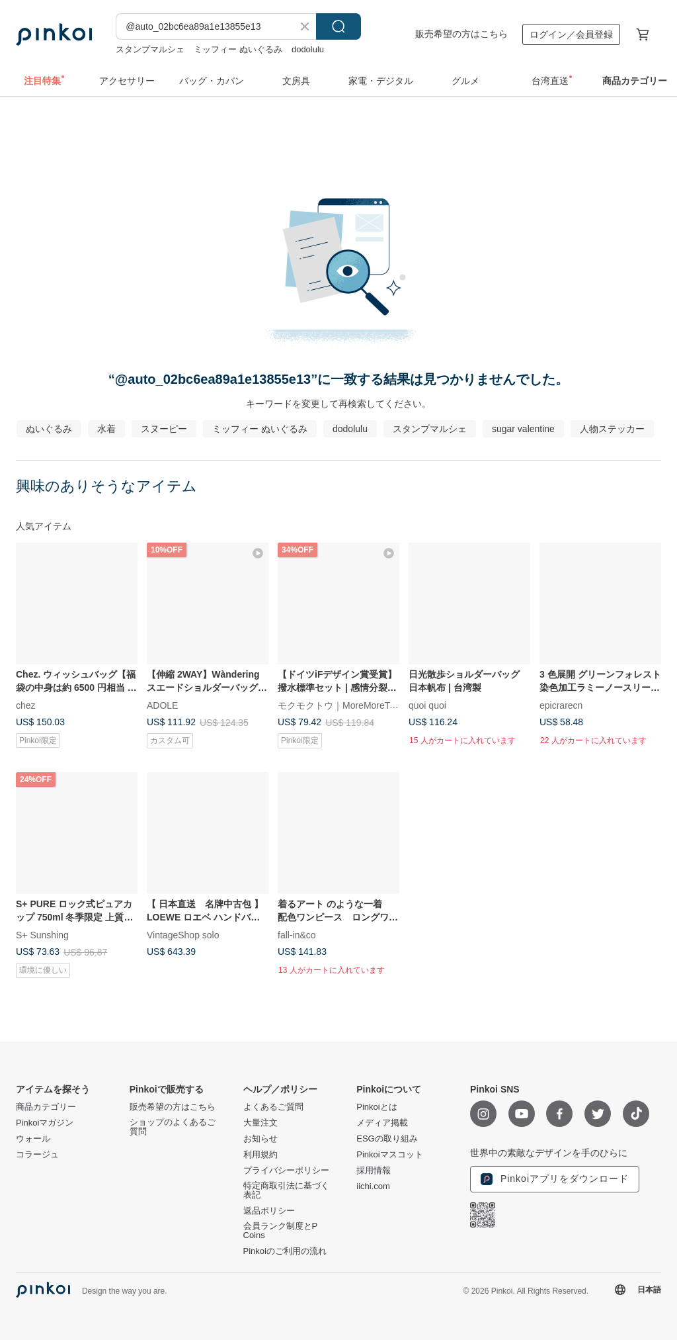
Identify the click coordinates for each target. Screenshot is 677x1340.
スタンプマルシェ (150, 49)
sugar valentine (523, 429)
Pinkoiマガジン (44, 1123)
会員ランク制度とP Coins (280, 1231)
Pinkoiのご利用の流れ (285, 1251)
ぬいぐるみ (49, 429)
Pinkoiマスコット (389, 1154)
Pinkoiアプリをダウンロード (555, 1179)
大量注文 (260, 1123)
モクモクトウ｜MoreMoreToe (338, 704)
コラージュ (37, 1154)
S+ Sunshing (42, 935)
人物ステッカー (612, 429)
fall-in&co (297, 935)
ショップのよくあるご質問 (173, 1127)
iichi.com (373, 1186)
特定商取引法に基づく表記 (286, 1190)
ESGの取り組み (386, 1138)
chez (26, 704)
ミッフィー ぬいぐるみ (238, 49)
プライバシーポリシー (286, 1170)
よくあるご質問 (273, 1107)
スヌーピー (164, 429)
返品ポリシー (269, 1211)
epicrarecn (560, 704)
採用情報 (373, 1170)
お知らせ (260, 1138)
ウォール (33, 1138)
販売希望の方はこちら (461, 33)
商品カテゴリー (46, 1107)
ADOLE (162, 704)
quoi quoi (427, 704)
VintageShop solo (183, 935)
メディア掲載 (382, 1123)
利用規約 (260, 1154)
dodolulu (308, 49)
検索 (338, 26)
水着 (106, 429)
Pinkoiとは (376, 1107)
